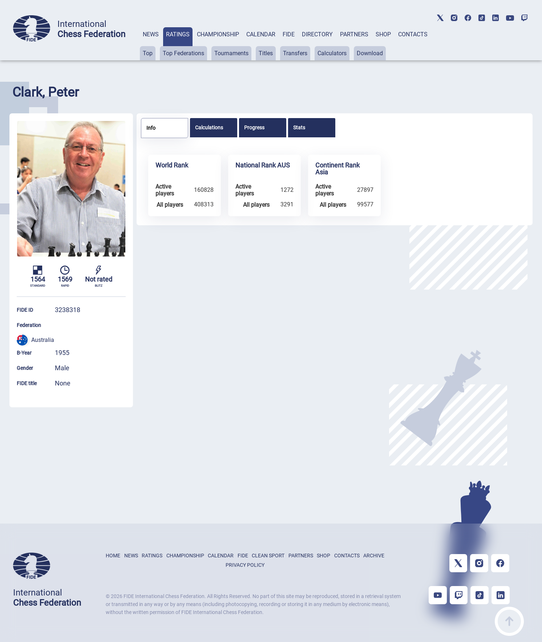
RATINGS (178, 34)
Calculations (209, 127)
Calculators (332, 53)
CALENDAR (260, 34)
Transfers (295, 53)
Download (370, 53)
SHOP (383, 34)
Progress (254, 127)
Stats (299, 127)
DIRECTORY (317, 34)
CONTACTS (413, 34)
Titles (266, 53)
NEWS (151, 34)
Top (148, 53)
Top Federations (183, 53)
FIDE (289, 34)
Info (150, 128)
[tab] (151, 43)
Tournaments (231, 53)
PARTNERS (354, 34)
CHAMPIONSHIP (218, 34)
